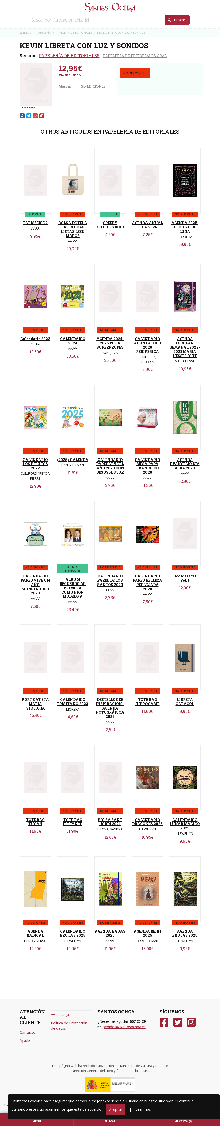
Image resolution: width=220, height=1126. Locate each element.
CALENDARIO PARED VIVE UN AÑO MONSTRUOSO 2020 (35, 584)
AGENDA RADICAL (35, 933)
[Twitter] (177, 1022)
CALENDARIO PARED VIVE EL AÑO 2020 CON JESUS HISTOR (110, 466)
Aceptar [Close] (115, 1109)
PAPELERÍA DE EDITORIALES (69, 55)
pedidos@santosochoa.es (124, 1026)
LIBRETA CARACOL (185, 701)
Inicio (26, 32)
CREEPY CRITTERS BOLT (110, 225)
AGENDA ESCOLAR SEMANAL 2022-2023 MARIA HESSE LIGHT (185, 347)
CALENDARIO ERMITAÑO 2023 (72, 701)
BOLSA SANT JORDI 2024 (110, 821)
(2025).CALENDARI (74, 459)
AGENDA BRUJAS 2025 (185, 933)
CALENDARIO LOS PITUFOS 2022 (35, 464)
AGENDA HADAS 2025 (110, 933)
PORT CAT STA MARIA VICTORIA (35, 704)
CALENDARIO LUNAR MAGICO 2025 (185, 824)
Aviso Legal (60, 1014)
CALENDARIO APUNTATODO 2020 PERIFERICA (147, 345)
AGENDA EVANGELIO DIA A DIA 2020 (185, 464)
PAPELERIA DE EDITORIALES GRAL (135, 55)
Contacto (27, 1032)
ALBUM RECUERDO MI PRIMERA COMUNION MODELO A (73, 588)
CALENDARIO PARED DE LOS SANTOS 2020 (110, 580)
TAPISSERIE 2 (35, 222)
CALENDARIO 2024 (72, 340)
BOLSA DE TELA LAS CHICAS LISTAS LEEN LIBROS (72, 229)
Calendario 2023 (35, 338)
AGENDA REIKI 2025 (147, 933)
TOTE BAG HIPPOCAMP (147, 701)
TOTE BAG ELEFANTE (72, 821)
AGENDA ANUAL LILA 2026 (147, 225)
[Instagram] (191, 1022)
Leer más (143, 1109)
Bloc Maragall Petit (185, 578)
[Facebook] (164, 1022)
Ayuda (25, 1040)
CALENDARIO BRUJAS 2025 (72, 933)
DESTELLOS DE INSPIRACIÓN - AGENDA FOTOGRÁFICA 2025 (110, 708)
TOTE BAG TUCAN (35, 821)
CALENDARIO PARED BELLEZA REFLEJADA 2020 (147, 582)
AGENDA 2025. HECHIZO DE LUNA (184, 227)
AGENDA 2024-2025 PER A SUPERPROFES (110, 343)
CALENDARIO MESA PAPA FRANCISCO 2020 (147, 466)
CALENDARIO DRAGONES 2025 (147, 821)
